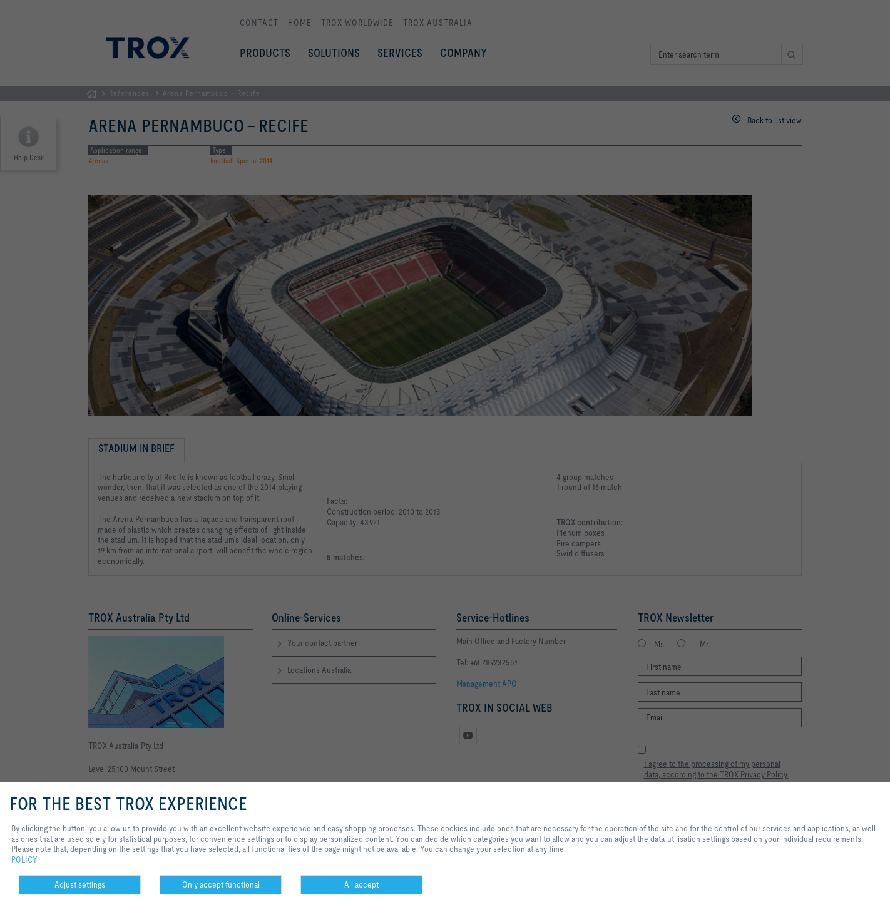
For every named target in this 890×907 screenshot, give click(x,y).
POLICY (24, 859)
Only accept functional (221, 884)
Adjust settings (79, 884)
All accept (361, 884)
